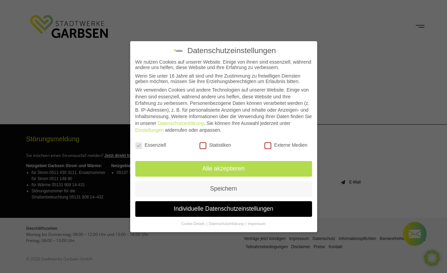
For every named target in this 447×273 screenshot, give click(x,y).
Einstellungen (149, 129)
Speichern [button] (223, 187)
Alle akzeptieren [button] (223, 167)
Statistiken (215, 144)
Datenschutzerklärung (181, 122)
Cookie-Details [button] (194, 223)
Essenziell (150, 144)
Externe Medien (285, 144)
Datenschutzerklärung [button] (227, 223)
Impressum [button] (256, 223)
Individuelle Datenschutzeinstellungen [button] (223, 208)
